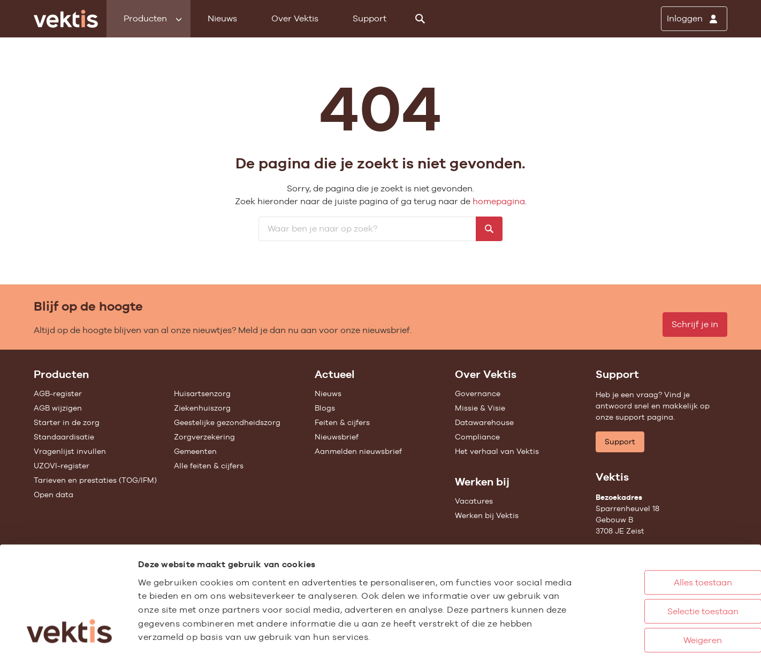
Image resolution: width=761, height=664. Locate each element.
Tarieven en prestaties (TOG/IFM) (95, 480)
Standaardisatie (64, 437)
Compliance (477, 437)
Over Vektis (294, 18)
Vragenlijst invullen (70, 451)
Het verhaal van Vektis (497, 451)
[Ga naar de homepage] (66, 19)
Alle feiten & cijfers (208, 465)
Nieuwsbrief (337, 437)
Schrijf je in (695, 324)
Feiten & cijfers (342, 422)
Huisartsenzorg (202, 393)
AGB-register (58, 393)
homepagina (499, 201)
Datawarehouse (484, 422)
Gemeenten (195, 451)
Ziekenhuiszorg (202, 408)
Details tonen (589, 644)
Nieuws (222, 18)
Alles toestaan (659, 529)
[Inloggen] (694, 18)
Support (369, 18)
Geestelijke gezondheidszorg (227, 422)
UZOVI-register (61, 465)
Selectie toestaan (659, 558)
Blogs (325, 408)
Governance (477, 393)
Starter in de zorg (67, 422)
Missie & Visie (480, 408)
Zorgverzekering (204, 437)
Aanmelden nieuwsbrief (358, 451)
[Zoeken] (420, 19)
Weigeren (659, 587)
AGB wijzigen (58, 408)
